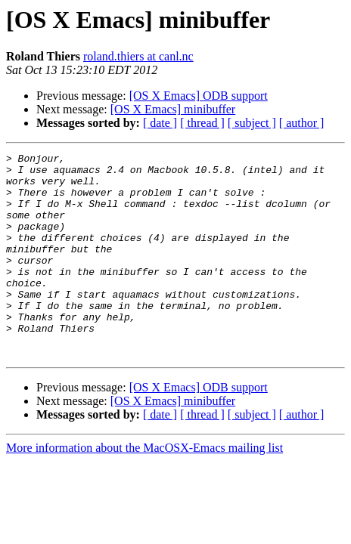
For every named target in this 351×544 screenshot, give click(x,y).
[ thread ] (202, 122)
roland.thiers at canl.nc (138, 56)
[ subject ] (252, 122)
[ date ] (160, 122)
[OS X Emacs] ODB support (198, 95)
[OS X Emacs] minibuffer (172, 109)
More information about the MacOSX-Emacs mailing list (144, 488)
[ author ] (302, 122)
